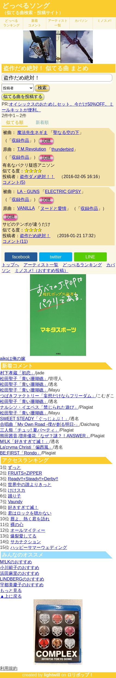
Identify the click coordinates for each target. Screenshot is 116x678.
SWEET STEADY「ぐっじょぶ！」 (34, 418)
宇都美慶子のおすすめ (22, 584)
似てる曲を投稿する (22, 96)
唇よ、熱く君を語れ (30, 519)
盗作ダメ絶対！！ (37, 176)
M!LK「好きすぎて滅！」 (24, 441)
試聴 (46, 141)
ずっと (14, 467)
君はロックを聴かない (29, 513)
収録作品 (20, 140)
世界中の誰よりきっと (29, 484)
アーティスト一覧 (40, 264)
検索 (42, 87)
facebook (21, 257)
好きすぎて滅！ (23, 507)
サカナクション (25, 541)
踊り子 (14, 496)
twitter (56, 257)
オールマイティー (27, 530)
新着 (34, 23)
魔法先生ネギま (32, 132)
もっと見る (11, 590)
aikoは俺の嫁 (12, 358)
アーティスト (58, 23)
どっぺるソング (26, 5)
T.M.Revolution (31, 149)
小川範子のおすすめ (19, 567)
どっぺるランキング (82, 264)
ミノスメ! (104, 21)
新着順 (42, 122)
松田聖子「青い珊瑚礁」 (24, 378)
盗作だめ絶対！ (35, 235)
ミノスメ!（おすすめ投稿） (41, 270)
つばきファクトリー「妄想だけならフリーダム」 (48, 395)
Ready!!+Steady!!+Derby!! (33, 479)
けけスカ (16, 490)
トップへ (10, 264)
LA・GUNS (28, 191)
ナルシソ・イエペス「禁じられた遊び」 (39, 407)
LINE (90, 257)
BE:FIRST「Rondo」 (20, 453)
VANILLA (26, 208)
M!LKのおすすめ (16, 562)
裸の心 (16, 524)
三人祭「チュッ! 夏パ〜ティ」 (29, 430)
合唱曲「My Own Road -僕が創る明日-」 (40, 424)
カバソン (81, 21)
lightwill (52, 675)
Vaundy (15, 501)
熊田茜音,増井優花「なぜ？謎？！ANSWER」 (45, 435)
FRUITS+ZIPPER (25, 473)
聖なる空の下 (66, 132)
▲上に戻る (11, 596)
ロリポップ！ (80, 675)
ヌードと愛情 (53, 208)
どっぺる (11, 23)
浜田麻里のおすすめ (19, 573)
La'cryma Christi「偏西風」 (26, 447)
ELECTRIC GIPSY (63, 191)
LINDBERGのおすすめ (22, 579)
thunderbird (62, 149)
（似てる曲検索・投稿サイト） (32, 12)
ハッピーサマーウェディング (38, 547)
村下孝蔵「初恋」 (17, 373)
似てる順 (14, 122)
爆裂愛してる (23, 536)
